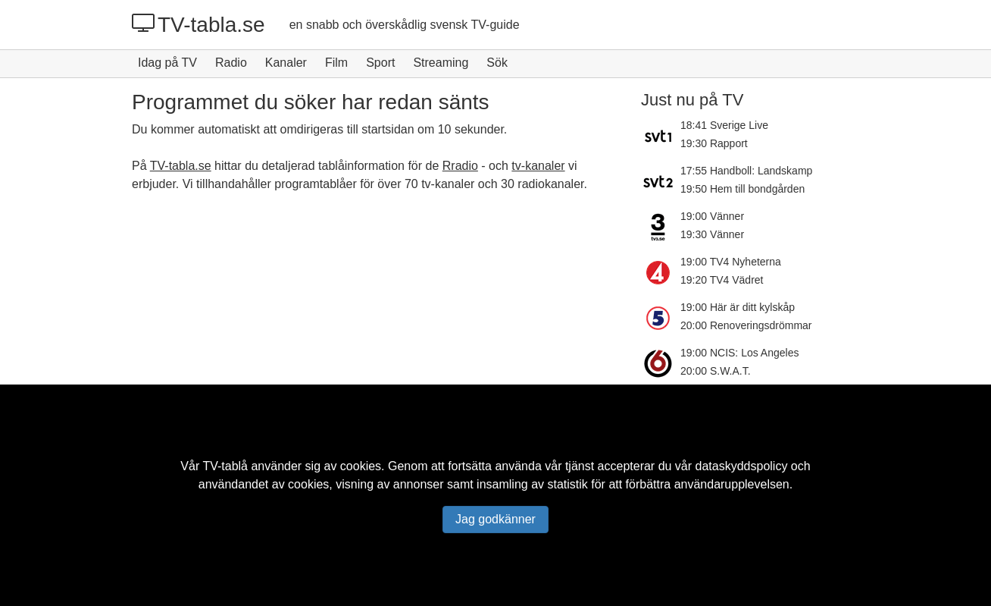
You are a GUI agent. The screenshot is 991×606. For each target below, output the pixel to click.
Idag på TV (167, 62)
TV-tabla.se (198, 24)
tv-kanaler (537, 165)
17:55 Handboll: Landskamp (746, 171)
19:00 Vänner (712, 216)
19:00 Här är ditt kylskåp (737, 307)
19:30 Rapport (714, 143)
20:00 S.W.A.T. (715, 371)
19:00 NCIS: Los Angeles (739, 353)
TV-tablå (225, 466)
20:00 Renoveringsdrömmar (746, 325)
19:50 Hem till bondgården (742, 189)
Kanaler (286, 62)
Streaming (440, 62)
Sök (497, 62)
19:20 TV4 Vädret (721, 280)
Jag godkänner (495, 519)
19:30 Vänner (712, 234)
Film (336, 62)
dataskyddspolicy (742, 466)
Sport (380, 62)
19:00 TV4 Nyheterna (730, 262)
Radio (231, 62)
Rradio (460, 165)
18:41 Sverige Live (724, 125)
